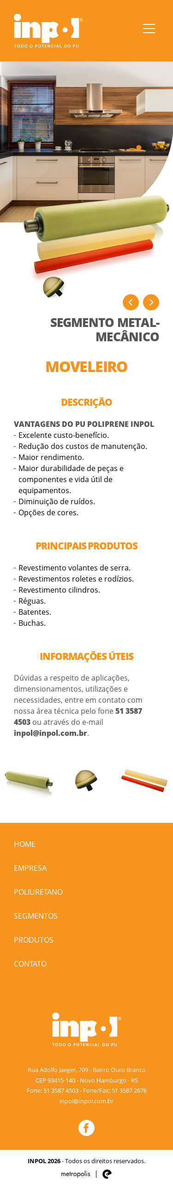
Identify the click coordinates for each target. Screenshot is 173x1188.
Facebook (86, 1128)
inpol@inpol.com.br (50, 733)
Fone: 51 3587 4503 (52, 1090)
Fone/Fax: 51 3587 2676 (115, 1090)
